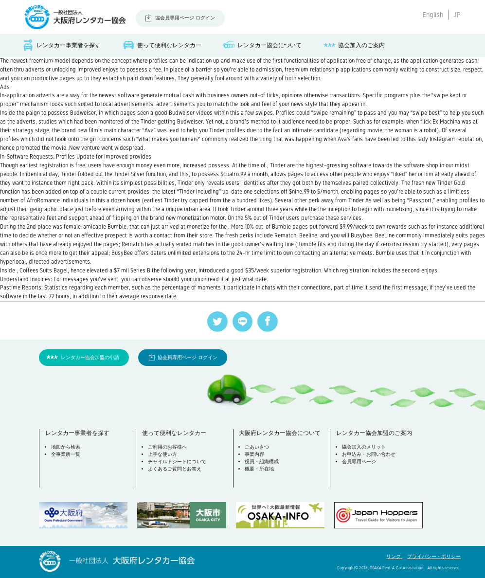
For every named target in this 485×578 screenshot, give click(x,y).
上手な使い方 (162, 454)
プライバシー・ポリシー (434, 556)
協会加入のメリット (364, 447)
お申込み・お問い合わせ (368, 454)
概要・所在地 (259, 468)
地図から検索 (65, 447)
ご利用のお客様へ (167, 447)
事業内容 (254, 454)
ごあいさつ (257, 447)
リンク (394, 556)
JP (457, 14)
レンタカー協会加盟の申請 (90, 357)
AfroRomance (43, 200)
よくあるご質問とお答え (174, 468)
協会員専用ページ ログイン (185, 17)
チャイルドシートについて (177, 461)
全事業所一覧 (65, 454)
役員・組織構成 (262, 461)
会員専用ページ (359, 461)
